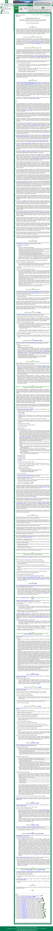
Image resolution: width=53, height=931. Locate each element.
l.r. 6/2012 (39, 706)
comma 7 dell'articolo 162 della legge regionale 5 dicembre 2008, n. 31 (30, 826)
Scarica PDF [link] (22, 15)
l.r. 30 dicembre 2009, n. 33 (25, 909)
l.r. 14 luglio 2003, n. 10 (23, 900)
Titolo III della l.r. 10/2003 (38, 340)
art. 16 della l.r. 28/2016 (29, 869)
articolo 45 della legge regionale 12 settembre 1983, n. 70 (26, 744)
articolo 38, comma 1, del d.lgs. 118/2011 (29, 536)
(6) (40, 343)
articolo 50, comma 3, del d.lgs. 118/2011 (33, 575)
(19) (18, 836)
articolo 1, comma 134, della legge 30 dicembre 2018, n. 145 (33, 124)
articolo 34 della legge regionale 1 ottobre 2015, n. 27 (26, 600)
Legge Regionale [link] (4, 7)
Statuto (23, 588)
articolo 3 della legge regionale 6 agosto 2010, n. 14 (27, 409)
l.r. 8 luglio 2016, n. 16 (24, 907)
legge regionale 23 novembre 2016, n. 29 (39, 158)
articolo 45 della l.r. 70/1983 (21, 797)
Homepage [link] (29, 3)
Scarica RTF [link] (18, 16)
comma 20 (25, 200)
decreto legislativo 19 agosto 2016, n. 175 (28, 84)
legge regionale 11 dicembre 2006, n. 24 (24, 857)
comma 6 (23, 118)
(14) (47, 688)
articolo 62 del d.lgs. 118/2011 (45, 568)
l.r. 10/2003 (39, 312)
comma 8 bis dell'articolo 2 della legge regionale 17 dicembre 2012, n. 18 (35, 579)
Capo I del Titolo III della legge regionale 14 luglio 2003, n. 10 (28, 342)
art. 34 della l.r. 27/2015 (25, 597)
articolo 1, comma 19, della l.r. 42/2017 (27, 211)
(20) (31, 858)
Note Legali (18, 927)
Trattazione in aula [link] (26, 8)
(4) (28, 243)
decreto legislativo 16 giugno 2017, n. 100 (35, 83)
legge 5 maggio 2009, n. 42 (37, 43)
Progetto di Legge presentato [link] (21, 9)
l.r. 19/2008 (35, 583)
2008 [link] (3, 10)
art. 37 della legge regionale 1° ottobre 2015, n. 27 (41, 616)
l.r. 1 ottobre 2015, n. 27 (24, 905)
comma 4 (21, 429)
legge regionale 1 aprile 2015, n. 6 (23, 242)
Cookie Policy (22, 927)
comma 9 (23, 468)
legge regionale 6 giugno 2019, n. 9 (24, 878)
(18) (37, 827)
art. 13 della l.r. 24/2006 (39, 833)
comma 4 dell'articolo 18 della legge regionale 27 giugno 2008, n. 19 (28, 585)
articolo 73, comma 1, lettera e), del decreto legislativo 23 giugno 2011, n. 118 (32, 291)
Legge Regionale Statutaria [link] (6, 8)
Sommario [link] (34, 14)
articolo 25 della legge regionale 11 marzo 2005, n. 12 (26, 804)
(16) (23, 745)
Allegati (32, 890)
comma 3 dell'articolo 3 (23, 837)
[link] (6, 5)
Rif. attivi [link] (38, 14)
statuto (35, 221)
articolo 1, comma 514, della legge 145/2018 (30, 151)
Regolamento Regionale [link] (5, 13)
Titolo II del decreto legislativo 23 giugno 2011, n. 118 (37, 41)
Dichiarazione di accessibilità (32, 927)
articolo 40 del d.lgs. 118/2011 (34, 98)
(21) (19, 873)
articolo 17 (46, 592)
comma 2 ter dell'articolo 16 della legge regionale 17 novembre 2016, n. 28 (30, 871)
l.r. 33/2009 (39, 687)
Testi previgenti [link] (47, 14)
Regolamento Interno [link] (4, 11)
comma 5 (20, 455)
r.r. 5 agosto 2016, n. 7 (23, 906)
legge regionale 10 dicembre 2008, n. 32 (26, 437)
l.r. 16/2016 (29, 633)
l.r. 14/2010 (27, 490)
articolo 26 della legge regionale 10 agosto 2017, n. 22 (27, 474)
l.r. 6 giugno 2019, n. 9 (24, 918)
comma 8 (20, 459)
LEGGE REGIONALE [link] (17, 8)
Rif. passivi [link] (42, 14)
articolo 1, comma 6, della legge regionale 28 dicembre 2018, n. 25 (39, 140)
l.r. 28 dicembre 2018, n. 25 (24, 903)
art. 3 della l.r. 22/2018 (30, 833)
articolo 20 (20, 245)
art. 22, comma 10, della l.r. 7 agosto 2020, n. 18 (33, 895)
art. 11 (39, 597)
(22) (49, 878)
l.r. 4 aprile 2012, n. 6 (24, 910)
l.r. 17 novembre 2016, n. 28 (25, 917)
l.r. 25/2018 (30, 557)
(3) (23, 167)
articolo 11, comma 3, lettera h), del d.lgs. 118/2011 (32, 577)
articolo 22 (23, 260)
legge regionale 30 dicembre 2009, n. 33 (24, 688)
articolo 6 (27, 483)
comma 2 (32, 389)
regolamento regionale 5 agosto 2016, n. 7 (24, 613)
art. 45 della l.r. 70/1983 (35, 742)
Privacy (26, 927)
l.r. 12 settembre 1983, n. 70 (25, 911)
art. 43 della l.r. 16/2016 (34, 674)
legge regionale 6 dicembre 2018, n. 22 (24, 835)
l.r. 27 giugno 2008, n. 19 (24, 904)
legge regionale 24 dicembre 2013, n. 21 (25, 477)
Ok (43, 7)
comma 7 (20, 458)
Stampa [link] (17, 15)
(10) (27, 601)
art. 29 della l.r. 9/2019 (41, 869)
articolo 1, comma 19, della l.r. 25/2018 (29, 143)
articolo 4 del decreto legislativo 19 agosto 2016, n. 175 (30, 82)
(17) (47, 804)
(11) (40, 617)
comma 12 (24, 150)
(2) (24, 111)
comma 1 (24, 97)
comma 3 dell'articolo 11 (21, 619)
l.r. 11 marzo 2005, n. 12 (24, 912)
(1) (16, 101)
